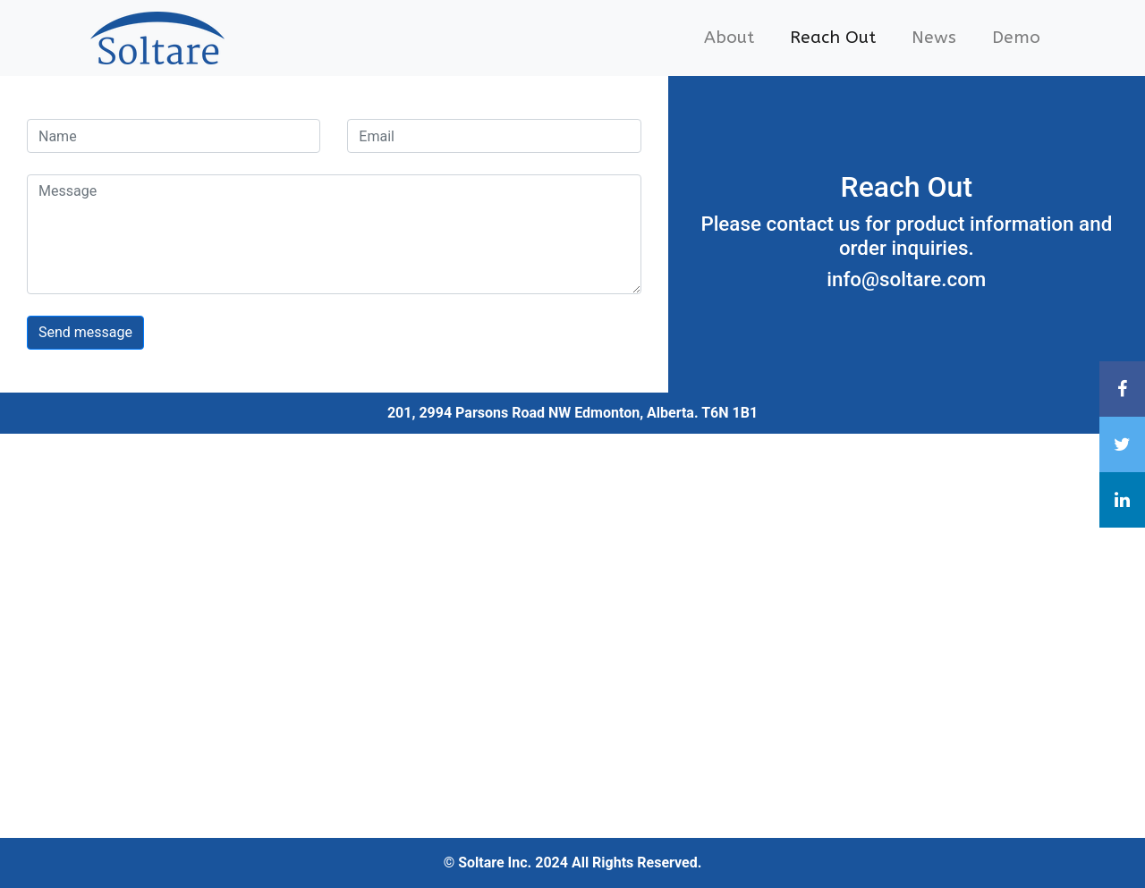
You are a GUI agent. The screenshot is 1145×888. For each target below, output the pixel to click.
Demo (1016, 37)
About (729, 37)
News (934, 37)
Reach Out (833, 37)
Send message (85, 332)
